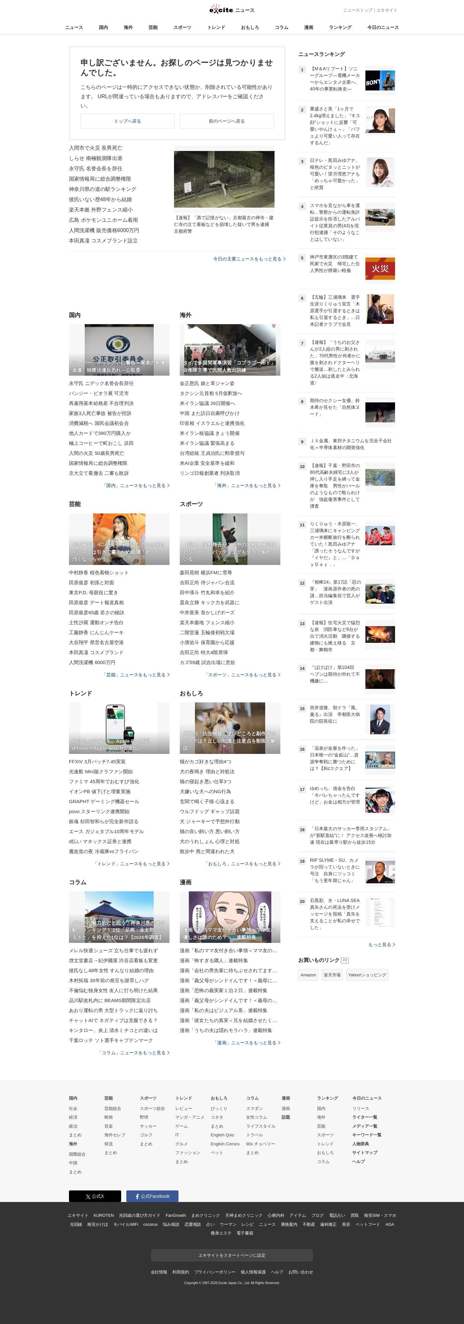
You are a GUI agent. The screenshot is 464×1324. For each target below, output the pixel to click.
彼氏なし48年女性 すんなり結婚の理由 (111, 970)
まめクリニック (205, 1215)
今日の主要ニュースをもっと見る (249, 258)
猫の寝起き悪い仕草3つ (205, 781)
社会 (73, 1108)
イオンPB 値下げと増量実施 (99, 791)
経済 (73, 1117)
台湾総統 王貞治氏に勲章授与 (212, 453)
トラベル (254, 1134)
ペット (217, 1152)
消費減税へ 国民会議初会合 (99, 423)
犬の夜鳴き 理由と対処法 (207, 771)
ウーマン (228, 1224)
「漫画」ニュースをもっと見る (246, 1042)
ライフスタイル (261, 1126)
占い (210, 1224)
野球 (144, 1117)
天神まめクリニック (244, 1215)
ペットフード (367, 1224)
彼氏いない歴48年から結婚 (100, 199)
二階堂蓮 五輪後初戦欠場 (207, 632)
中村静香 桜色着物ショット (99, 572)
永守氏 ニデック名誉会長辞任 (101, 383)
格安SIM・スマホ (380, 1215)
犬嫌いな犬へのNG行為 (205, 791)
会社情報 (159, 1272)
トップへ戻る (127, 121)
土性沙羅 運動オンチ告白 (96, 622)
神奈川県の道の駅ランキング (103, 189)
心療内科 (276, 1215)
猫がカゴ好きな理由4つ (205, 761)
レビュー (183, 1108)
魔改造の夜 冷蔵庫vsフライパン (104, 851)
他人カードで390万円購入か (100, 433)
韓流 (108, 1143)
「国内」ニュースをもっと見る (135, 485)
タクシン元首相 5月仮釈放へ (211, 393)
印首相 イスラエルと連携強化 (212, 423)
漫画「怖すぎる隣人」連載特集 (214, 960)
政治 (73, 1126)
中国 (73, 1162)
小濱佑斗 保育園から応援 (207, 642)
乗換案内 (289, 1224)
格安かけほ (97, 1224)
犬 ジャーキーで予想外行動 (210, 821)
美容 (346, 1224)
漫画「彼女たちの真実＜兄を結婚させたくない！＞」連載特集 (230, 1020)
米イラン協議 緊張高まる (207, 443)
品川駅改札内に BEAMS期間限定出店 (110, 1000)
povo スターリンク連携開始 (99, 811)
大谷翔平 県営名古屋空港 (96, 642)
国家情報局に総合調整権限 (100, 179)
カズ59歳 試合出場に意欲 (207, 662)
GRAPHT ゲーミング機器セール (104, 801)
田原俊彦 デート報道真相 (96, 602)
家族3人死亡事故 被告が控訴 (100, 413)
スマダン (254, 1108)
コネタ (217, 1117)
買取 (355, 1215)
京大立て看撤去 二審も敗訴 (99, 473)
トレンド (216, 27)
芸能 (153, 27)
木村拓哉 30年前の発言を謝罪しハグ (109, 980)
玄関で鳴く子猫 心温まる (207, 801)
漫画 (308, 27)
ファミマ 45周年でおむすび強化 (104, 781)
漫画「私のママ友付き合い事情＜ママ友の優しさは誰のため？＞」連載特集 (230, 950)
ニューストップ (357, 10)
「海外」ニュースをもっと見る (246, 485)
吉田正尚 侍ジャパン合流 (207, 582)
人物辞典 (360, 1143)
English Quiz (222, 1134)
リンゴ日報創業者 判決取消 (210, 473)
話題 (286, 1117)
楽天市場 (332, 974)
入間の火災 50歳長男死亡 (96, 453)
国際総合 (77, 1154)
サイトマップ (364, 1152)
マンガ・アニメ (190, 1117)
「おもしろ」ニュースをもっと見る (242, 863)
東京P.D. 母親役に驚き (93, 592)
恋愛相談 (193, 1224)
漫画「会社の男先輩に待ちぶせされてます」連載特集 (230, 970)
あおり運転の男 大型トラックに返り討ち (113, 1010)
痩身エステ (221, 1233)
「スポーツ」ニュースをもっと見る (242, 674)
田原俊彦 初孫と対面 (91, 582)
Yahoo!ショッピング (367, 974)
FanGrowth (176, 1215)
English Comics (225, 1143)
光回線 (76, 1224)
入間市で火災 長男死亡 (95, 148)
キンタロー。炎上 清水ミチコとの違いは (113, 1030)
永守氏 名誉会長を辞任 (95, 168)
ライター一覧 (364, 1117)
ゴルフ (146, 1134)
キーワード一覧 (367, 1134)
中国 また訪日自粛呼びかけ (210, 413)
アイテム (297, 1215)
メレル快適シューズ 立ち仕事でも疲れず (113, 950)
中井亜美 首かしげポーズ (207, 612)
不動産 (309, 1224)
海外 (128, 27)
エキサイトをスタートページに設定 (232, 1255)
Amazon (308, 974)
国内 (103, 27)
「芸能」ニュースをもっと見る (135, 674)
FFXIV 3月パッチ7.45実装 (97, 761)
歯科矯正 (328, 1224)
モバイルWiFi (125, 1224)
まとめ (75, 1134)
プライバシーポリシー (215, 1272)
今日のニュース (383, 27)
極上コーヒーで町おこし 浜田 (101, 443)
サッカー (148, 1126)
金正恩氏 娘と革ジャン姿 (207, 383)
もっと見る (381, 944)
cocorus (150, 1224)
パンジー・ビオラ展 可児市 (99, 393)
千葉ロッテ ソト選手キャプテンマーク (111, 1040)
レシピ (247, 1224)
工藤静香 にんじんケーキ (96, 632)
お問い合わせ (300, 1272)
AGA (389, 1224)
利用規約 (180, 1272)
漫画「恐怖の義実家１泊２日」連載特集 (223, 990)
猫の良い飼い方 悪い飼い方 (210, 831)
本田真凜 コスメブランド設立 (103, 240)
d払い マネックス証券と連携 (100, 841)
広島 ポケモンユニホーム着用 (103, 220)
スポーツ (182, 27)
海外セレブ (114, 1134)
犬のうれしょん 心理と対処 (210, 841)
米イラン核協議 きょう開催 (210, 433)
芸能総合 (112, 1108)
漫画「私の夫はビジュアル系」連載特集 (223, 1010)
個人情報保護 (253, 1272)
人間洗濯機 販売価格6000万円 (104, 230)
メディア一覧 (364, 1126)
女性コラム (256, 1117)
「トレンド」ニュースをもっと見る (131, 863)
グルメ (181, 1143)
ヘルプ (358, 1161)
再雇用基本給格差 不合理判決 (101, 403)
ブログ (317, 1215)
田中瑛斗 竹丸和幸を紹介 (207, 592)
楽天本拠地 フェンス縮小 (207, 622)
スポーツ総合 (152, 1108)
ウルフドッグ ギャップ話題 (210, 811)
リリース (361, 1108)
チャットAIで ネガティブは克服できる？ (113, 1020)
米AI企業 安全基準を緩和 (207, 463)
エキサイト (387, 10)
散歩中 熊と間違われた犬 (207, 851)
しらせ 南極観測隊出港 (95, 158)
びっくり (219, 1108)
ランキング (340, 27)
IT (177, 1134)
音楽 (108, 1126)
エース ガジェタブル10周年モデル (106, 831)
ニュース (74, 27)
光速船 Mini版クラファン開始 (101, 771)
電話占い (337, 1215)
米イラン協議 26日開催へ (207, 403)
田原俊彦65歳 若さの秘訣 (96, 612)
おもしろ (250, 27)
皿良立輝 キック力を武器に (210, 602)
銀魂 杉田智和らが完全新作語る (104, 821)
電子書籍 (245, 1233)
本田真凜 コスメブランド (96, 652)
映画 (108, 1117)
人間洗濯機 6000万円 (92, 662)
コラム (281, 27)
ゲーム (181, 1126)
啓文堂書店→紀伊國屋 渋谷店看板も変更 (113, 960)
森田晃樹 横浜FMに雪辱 (206, 572)
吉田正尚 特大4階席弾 (204, 652)
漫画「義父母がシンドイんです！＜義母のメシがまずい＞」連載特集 (230, 1000)
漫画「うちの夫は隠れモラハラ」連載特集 (226, 1030)
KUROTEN (104, 1215)
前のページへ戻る (227, 121)
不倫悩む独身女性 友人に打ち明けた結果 (113, 990)
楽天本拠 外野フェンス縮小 (101, 209)
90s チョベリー (260, 1143)
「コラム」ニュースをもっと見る (133, 1052)
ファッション (187, 1152)
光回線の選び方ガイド (139, 1215)
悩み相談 (171, 1224)
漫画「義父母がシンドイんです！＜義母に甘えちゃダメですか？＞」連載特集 (230, 980)
